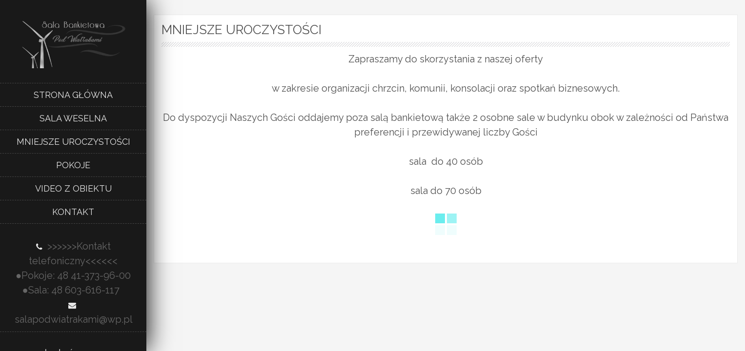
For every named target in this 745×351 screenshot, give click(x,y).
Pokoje (73, 165)
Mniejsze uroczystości (73, 141)
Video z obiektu (73, 188)
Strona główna (73, 95)
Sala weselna (73, 118)
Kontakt (73, 212)
